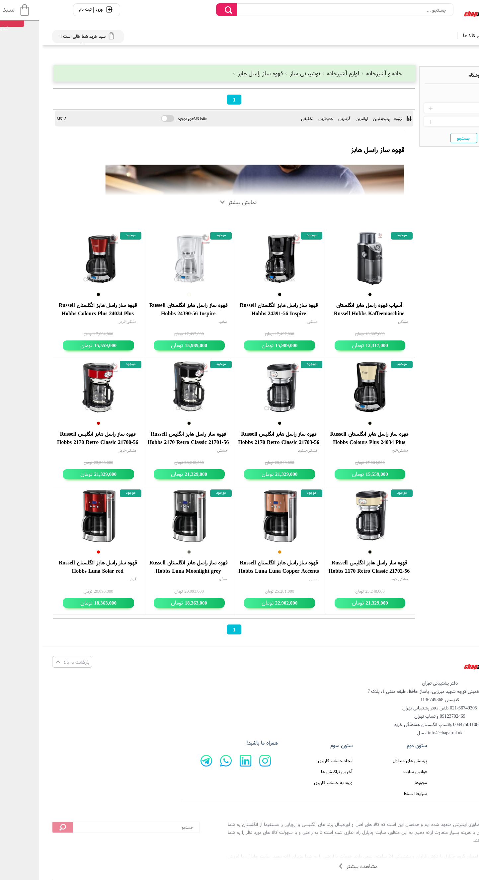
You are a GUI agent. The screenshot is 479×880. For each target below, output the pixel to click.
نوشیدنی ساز (260, 73)
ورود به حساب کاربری (291, 782)
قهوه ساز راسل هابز (216, 73)
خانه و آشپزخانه (338, 73)
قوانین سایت (372, 771)
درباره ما (451, 782)
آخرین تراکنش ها (294, 771)
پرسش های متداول (367, 760)
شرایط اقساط (372, 793)
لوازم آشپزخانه (298, 73)
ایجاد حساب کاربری (293, 760)
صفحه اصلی (448, 760)
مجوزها (378, 782)
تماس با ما (449, 771)
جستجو (421, 138)
